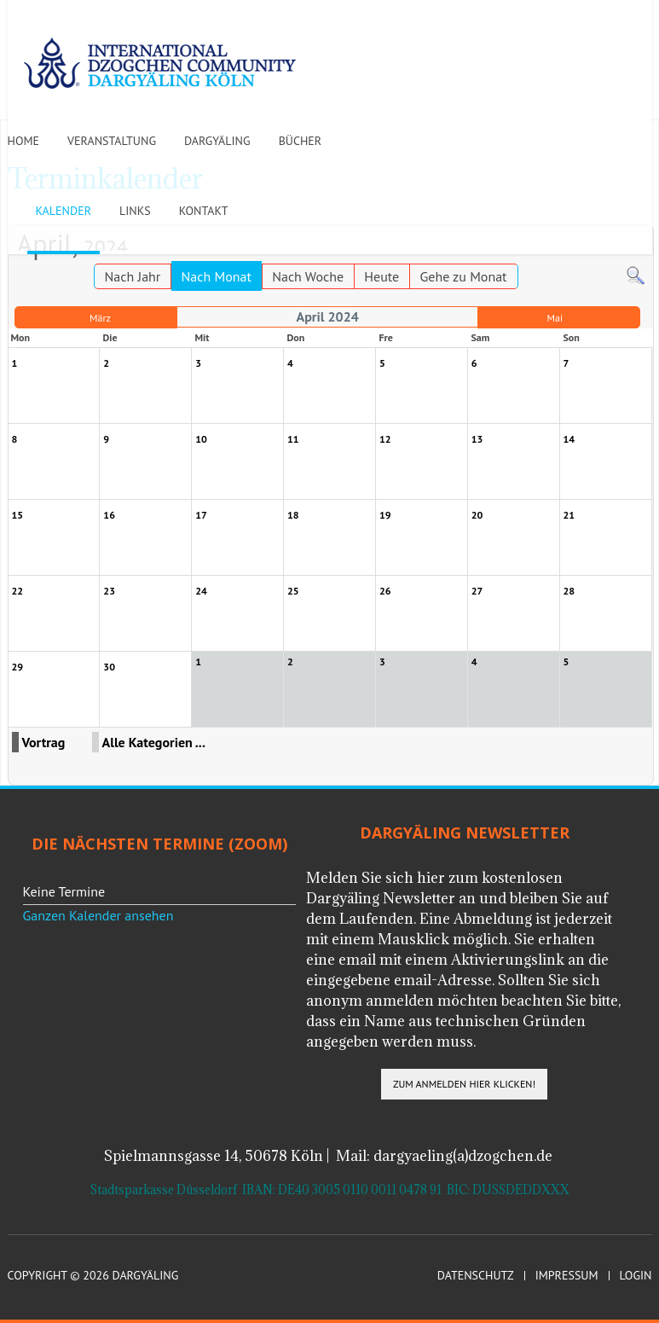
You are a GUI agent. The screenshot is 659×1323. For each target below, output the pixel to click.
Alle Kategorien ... (153, 742)
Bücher (300, 140)
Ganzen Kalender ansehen (98, 915)
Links (135, 210)
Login (636, 1275)
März (100, 317)
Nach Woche (308, 276)
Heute (381, 276)
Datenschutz (475, 1275)
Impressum (566, 1275)
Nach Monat (216, 276)
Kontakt (203, 210)
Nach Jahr (133, 276)
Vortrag (44, 742)
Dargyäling (217, 140)
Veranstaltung (111, 140)
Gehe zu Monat (463, 276)
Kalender (63, 210)
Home (24, 140)
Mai (554, 317)
